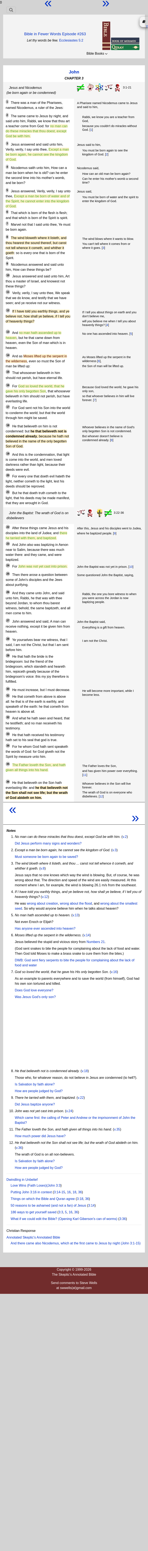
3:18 (80, 1199)
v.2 (125, 836)
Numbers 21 (96, 942)
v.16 (114, 972)
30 (7, 688)
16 (7, 385)
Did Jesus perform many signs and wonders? (48, 843)
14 (7, 355)
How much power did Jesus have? (40, 1136)
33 (7, 734)
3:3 (60, 1212)
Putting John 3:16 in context (31, 1192)
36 (7, 781)
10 (7, 275)
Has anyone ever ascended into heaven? (45, 928)
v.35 (117, 1129)
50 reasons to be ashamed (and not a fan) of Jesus (48, 1205)
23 (7, 543)
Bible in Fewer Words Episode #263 (55, 34)
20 (7, 475)
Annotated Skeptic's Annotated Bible (33, 1237)
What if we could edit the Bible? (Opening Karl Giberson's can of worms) (64, 1219)
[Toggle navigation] (11, 10)
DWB (19, 960)
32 (7, 717)
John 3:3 (54, 1185)
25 (7, 573)
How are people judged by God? (39, 1091)
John (74, 71)
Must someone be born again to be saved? (46, 857)
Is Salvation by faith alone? (35, 1084)
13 (7, 331)
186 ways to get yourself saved (33, 1212)
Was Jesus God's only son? (35, 997)
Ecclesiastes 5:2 (71, 40)
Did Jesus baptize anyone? (35, 1104)
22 (7, 527)
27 (7, 620)
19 (7, 453)
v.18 (85, 1071)
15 (7, 371)
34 (7, 745)
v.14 (87, 935)
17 (7, 406)
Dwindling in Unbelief (22, 1179)
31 (7, 695)
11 (7, 292)
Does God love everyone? (34, 990)
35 (7, 764)
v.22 (81, 1097)
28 (7, 638)
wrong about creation (42, 903)
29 (7, 655)
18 (7, 425)
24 (7, 565)
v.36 (19, 1147)
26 (7, 592)
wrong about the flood (76, 903)
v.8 (42, 868)
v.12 (45, 897)
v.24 (69, 1111)
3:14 (91, 1205)
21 (7, 492)
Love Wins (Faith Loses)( (29, 1185)
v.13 (76, 915)
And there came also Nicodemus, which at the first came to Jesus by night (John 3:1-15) (75, 1243)
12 (7, 310)
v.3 (114, 850)
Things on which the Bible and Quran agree (43, 1199)
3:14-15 (59, 1192)
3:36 (122, 1219)
